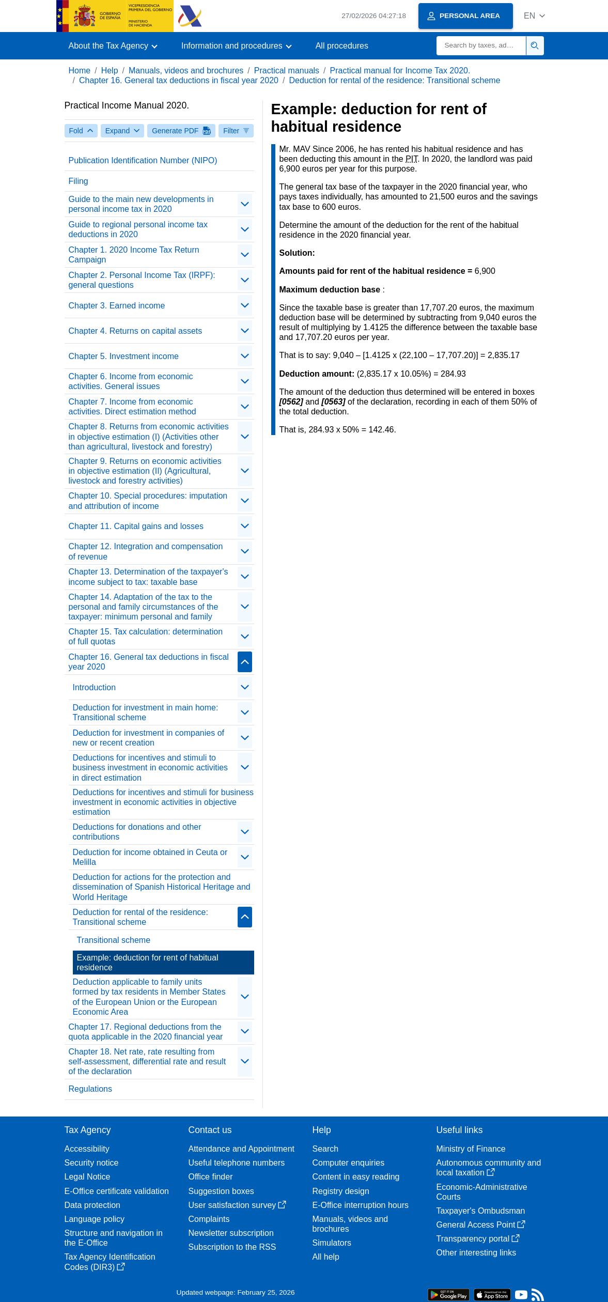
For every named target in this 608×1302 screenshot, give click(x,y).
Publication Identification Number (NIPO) (143, 160)
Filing (78, 181)
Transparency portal (478, 1238)
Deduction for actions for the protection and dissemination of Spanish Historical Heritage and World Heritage (162, 887)
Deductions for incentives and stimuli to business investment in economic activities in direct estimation (150, 767)
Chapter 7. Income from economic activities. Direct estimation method (132, 406)
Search (326, 1148)
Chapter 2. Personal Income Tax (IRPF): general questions (142, 280)
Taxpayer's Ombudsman (480, 1210)
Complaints (209, 1219)
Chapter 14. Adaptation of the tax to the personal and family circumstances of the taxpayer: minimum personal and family (144, 607)
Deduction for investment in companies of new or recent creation (148, 738)
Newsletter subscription (231, 1233)
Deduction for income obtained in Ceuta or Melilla (150, 857)
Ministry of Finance (471, 1148)
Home (80, 70)
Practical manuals (286, 70)
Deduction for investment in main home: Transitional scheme (146, 712)
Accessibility (87, 1148)
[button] (534, 15)
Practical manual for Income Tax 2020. (400, 70)
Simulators (332, 1242)
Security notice (92, 1162)
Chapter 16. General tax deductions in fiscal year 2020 (178, 80)
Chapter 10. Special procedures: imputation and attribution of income (148, 500)
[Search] (481, 45)
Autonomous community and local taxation (488, 1167)
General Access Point (481, 1224)
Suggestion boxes (221, 1191)
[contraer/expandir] (245, 204)
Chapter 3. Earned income (117, 305)
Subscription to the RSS (232, 1247)
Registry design (341, 1191)
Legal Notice (88, 1176)
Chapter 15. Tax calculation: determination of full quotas (146, 636)
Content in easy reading (356, 1176)
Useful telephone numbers (237, 1162)
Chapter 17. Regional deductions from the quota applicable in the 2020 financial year (146, 1031)
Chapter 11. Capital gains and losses (136, 526)
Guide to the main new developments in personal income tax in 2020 (141, 204)
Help (109, 70)
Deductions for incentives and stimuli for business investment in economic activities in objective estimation (163, 802)
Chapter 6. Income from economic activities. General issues (131, 381)
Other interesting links (476, 1252)
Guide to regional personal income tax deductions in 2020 (138, 229)
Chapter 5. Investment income (124, 356)
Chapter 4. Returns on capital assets (135, 331)
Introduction (94, 687)
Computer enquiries (349, 1162)
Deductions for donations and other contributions (137, 832)
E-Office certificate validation (117, 1191)
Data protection (93, 1205)
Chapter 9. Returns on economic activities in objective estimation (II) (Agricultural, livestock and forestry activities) (145, 471)
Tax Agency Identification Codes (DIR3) (110, 1261)
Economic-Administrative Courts (481, 1192)
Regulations (91, 1088)
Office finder (211, 1176)
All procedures (342, 45)
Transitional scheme (114, 940)
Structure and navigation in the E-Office (114, 1238)
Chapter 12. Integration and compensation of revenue (146, 551)
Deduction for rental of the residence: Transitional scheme (394, 80)
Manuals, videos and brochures (186, 70)
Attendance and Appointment (242, 1148)
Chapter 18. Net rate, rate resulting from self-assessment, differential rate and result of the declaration (147, 1061)
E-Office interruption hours (361, 1205)
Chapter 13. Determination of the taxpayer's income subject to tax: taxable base (148, 576)
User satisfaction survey (238, 1205)
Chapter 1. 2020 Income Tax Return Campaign (134, 254)
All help (326, 1256)
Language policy (95, 1219)
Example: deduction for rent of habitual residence (148, 962)
